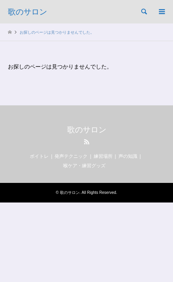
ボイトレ (39, 156)
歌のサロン (86, 129)
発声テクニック (71, 156)
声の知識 (127, 156)
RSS (86, 142)
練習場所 (103, 156)
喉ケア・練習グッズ (84, 165)
